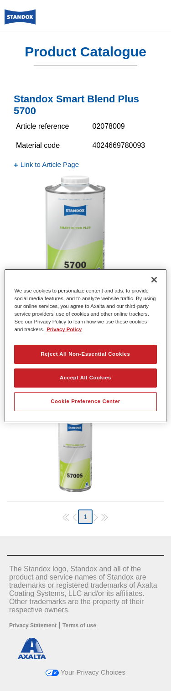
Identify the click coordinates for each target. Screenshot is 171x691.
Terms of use (79, 625)
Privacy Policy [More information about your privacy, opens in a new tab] (64, 329)
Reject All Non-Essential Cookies (85, 354)
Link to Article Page (50, 164)
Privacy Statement (33, 625)
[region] (85, 345)
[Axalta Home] (20, 20)
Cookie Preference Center (85, 401)
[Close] (154, 279)
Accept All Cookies (85, 377)
